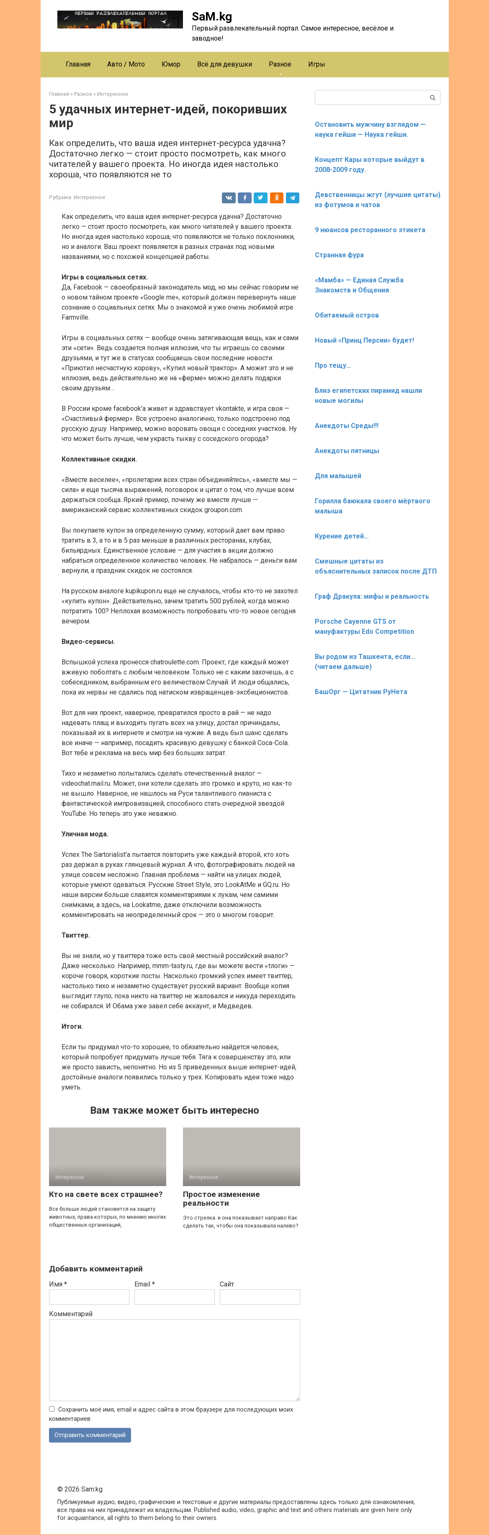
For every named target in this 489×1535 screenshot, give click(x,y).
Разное (280, 64)
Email (144, 1284)
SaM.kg (212, 16)
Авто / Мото (126, 64)
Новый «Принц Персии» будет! (364, 340)
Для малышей (338, 476)
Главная (78, 64)
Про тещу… (333, 365)
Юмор (171, 64)
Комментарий (71, 1314)
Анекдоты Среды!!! (346, 426)
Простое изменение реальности (221, 1198)
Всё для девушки (224, 64)
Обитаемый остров (347, 315)
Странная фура (339, 255)
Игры (316, 64)
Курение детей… (342, 536)
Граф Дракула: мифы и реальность (372, 596)
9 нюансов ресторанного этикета (370, 230)
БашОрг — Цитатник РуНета (361, 692)
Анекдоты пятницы (347, 451)
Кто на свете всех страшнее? (105, 1194)
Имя (58, 1284)
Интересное (89, 197)
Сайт (227, 1284)
